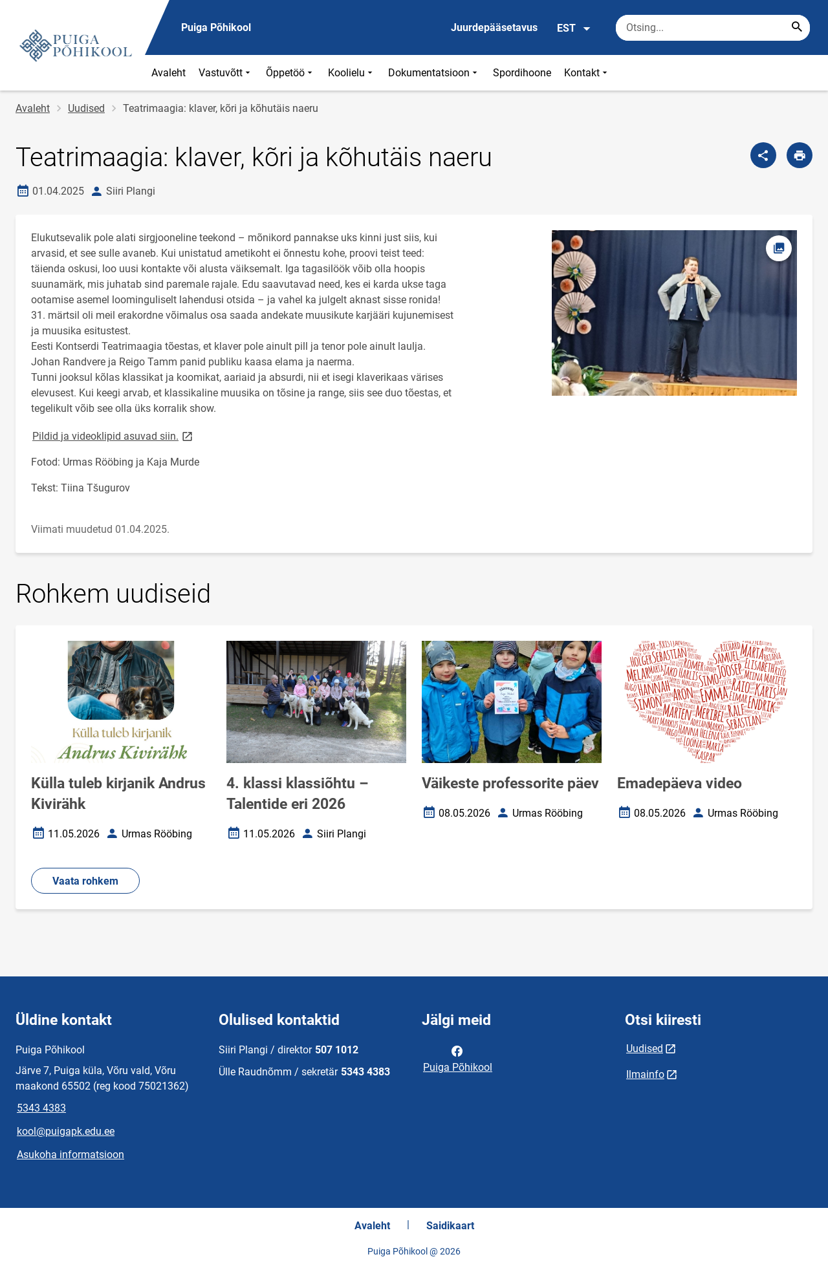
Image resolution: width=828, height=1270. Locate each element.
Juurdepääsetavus (494, 27)
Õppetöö (290, 73)
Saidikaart (450, 1226)
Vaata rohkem (85, 881)
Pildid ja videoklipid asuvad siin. (113, 435)
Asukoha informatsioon (70, 1154)
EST (574, 28)
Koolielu (351, 73)
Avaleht (168, 73)
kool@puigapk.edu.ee (65, 1131)
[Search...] (797, 28)
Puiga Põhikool (457, 1057)
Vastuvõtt (226, 73)
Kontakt (587, 73)
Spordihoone (522, 73)
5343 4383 (41, 1108)
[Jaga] (763, 155)
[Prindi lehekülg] (799, 155)
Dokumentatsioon (434, 73)
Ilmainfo (645, 1074)
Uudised (86, 108)
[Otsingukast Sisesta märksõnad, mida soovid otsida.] (713, 28)
